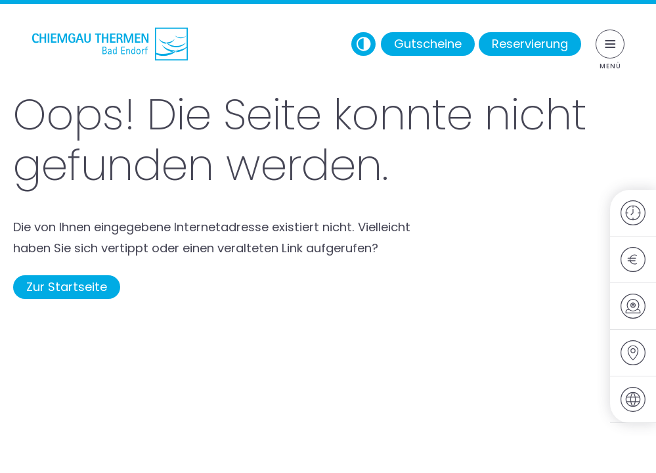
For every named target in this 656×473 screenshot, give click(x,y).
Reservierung (530, 43)
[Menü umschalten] (610, 44)
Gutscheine (428, 43)
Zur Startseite (66, 287)
